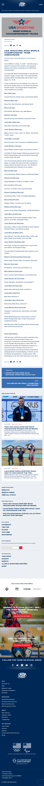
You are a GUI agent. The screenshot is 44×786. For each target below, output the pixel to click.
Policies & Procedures (9, 701)
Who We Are (6, 712)
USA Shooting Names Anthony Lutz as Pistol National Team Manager (21, 514)
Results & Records (8, 704)
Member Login (6, 688)
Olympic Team (6, 715)
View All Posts (9, 495)
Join (40, 4)
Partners (5, 717)
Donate (5, 558)
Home (3, 10)
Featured (10, 10)
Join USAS (6, 556)
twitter (5, 527)
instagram (7, 534)
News (6, 10)
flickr (5, 529)
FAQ (3, 686)
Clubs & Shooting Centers (14, 563)
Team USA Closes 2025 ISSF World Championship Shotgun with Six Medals (19, 504)
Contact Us (5, 683)
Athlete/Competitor (8, 699)
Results (5, 490)
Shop (4, 566)
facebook (6, 524)
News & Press (8, 41)
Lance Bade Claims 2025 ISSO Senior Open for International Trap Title (21, 509)
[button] (10, 45)
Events (5, 561)
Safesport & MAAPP (8, 690)
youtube (6, 532)
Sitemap (4, 692)
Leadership (5, 719)
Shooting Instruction (9, 706)
